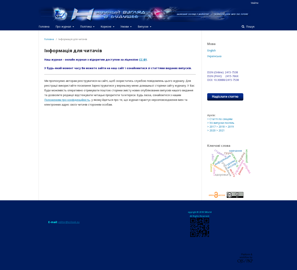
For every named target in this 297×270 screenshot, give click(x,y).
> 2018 (220, 126)
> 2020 (211, 130)
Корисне (106, 26)
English (211, 50)
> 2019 (229, 126)
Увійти (254, 3)
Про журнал (63, 26)
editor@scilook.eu (69, 222)
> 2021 (220, 130)
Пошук (250, 26)
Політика (86, 26)
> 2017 (211, 126)
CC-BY (143, 59)
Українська (214, 56)
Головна (44, 26)
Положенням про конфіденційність (67, 100)
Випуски (143, 26)
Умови (125, 26)
